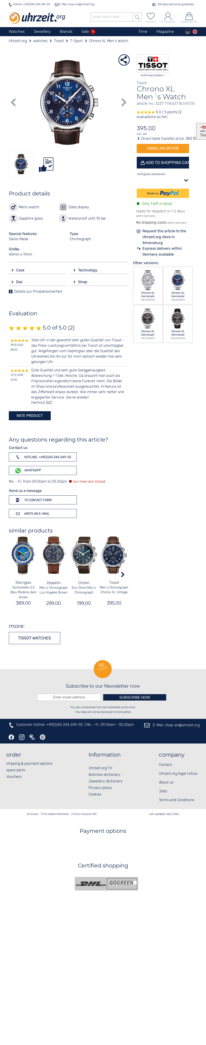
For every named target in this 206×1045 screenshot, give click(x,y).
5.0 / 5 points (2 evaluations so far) (159, 114)
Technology (88, 270)
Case (20, 270)
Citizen (83, 583)
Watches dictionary (104, 774)
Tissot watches (34, 638)
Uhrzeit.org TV (100, 768)
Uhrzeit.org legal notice (178, 773)
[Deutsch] (187, 31)
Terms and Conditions (176, 800)
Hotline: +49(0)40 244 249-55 (31, 4)
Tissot (114, 582)
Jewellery (42, 31)
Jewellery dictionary (106, 781)
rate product (30, 415)
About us (166, 782)
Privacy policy (100, 788)
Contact (165, 764)
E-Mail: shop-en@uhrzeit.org (76, 4)
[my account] (168, 17)
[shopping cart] (189, 17)
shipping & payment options (29, 763)
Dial (19, 282)
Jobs (163, 791)
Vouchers (14, 776)
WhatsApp (27, 470)
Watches (17, 31)
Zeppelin (53, 583)
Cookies (95, 794)
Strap (83, 282)
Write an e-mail (32, 513)
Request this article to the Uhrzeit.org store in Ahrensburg (164, 237)
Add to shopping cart (167, 162)
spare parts (15, 770)
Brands (66, 31)
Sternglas (23, 582)
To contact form (33, 499)
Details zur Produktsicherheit (38, 291)
